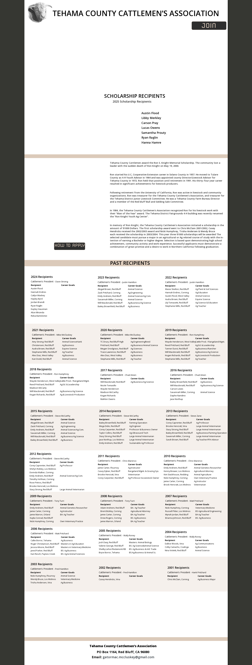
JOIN (211, 25)
